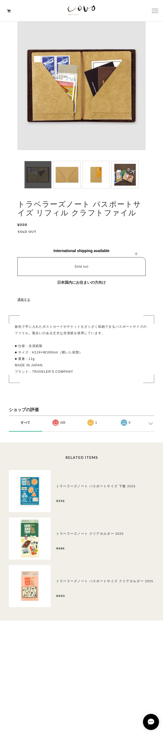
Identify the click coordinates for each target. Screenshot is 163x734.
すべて (25, 423)
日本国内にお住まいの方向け (81, 282)
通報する (23, 299)
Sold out (81, 266)
